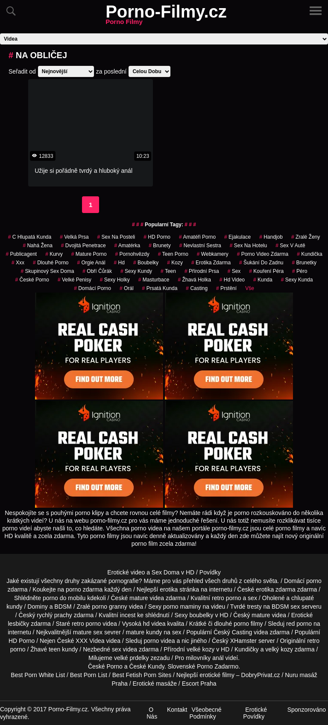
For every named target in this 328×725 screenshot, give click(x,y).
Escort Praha (199, 683)
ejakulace (237, 237)
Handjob (271, 237)
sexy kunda (297, 280)
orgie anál (91, 263)
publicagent (21, 254)
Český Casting (233, 632)
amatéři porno (197, 237)
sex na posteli (116, 237)
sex (234, 271)
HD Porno (157, 237)
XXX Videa (90, 640)
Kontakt (177, 709)
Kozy (175, 263)
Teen (168, 271)
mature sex (87, 632)
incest (128, 615)
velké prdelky (131, 657)
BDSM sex (286, 606)
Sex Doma (165, 572)
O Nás (151, 713)
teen (54, 649)
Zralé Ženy (305, 237)
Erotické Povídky (255, 713)
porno (314, 580)
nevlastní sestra (200, 246)
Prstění (226, 288)
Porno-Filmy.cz (166, 17)
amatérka (127, 246)
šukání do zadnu (261, 263)
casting (197, 288)
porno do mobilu (64, 598)
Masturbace (154, 280)
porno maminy (182, 606)
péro (299, 271)
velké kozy (200, 649)
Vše (249, 288)
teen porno (173, 254)
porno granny (109, 606)
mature (138, 598)
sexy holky (115, 280)
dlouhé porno (50, 263)
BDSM (62, 606)
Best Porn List (88, 675)
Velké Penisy (74, 280)
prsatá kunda (160, 288)
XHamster (243, 640)
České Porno (32, 280)
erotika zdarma (211, 263)
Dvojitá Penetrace (83, 246)
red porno (299, 623)
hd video (232, 280)
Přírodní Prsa (201, 271)
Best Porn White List (38, 675)
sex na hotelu (248, 246)
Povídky (210, 572)
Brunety (159, 246)
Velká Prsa (74, 237)
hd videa (154, 623)
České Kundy (146, 666)
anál (217, 657)
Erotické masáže (154, 683)
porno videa (159, 640)
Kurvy (54, 254)
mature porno (89, 254)
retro (313, 640)
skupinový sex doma (47, 271)
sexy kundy (136, 271)
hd (119, 263)
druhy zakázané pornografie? (103, 580)
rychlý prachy (54, 615)
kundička (309, 254)
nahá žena (37, 246)
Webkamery (212, 254)
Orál (127, 288)
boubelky (202, 615)
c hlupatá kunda (29, 237)
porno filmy (248, 623)
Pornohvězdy (132, 254)
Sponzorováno (306, 709)
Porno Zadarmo (217, 666)
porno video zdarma (263, 254)
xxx (18, 263)
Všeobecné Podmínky (205, 713)
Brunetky (304, 263)
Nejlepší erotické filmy (205, 675)
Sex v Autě (290, 246)
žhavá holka (194, 280)
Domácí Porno (92, 288)
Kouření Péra (266, 271)
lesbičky (18, 623)
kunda (262, 280)
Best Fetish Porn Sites (142, 675)
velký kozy (279, 649)
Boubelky (145, 263)
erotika (169, 589)
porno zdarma (84, 589)
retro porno (226, 598)
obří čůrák (97, 271)
